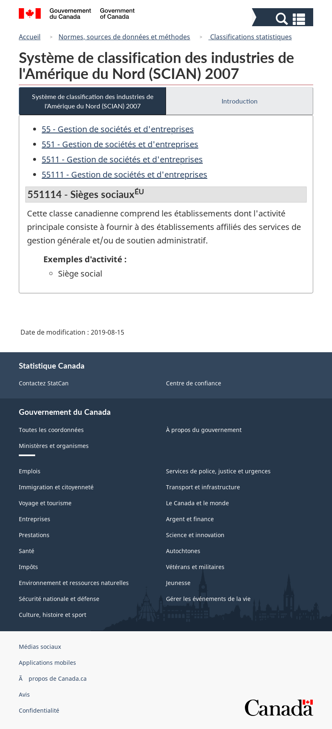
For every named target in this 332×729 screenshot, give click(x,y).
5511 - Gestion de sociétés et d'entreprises (122, 159)
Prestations (34, 535)
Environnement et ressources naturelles (74, 583)
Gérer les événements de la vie (208, 599)
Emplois (29, 471)
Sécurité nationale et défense (59, 599)
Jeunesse (178, 583)
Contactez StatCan (44, 383)
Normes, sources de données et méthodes (124, 36)
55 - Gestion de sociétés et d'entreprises (118, 129)
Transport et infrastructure (203, 487)
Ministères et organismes (54, 446)
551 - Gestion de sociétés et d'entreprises (120, 144)
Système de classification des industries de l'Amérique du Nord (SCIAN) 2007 (92, 101)
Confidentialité (39, 710)
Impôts (28, 567)
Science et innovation (195, 535)
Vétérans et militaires (195, 567)
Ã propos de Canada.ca (53, 678)
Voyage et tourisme (45, 503)
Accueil (29, 36)
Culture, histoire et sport (52, 615)
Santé (26, 551)
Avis (24, 694)
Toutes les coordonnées (51, 430)
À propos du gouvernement (204, 430)
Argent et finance (190, 519)
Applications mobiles (47, 662)
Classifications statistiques (250, 36)
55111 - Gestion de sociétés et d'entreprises (124, 174)
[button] (283, 19)
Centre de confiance (193, 383)
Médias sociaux (40, 646)
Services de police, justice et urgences (218, 471)
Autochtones (183, 551)
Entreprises (34, 519)
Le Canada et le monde (197, 503)
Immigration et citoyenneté (56, 487)
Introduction (240, 101)
